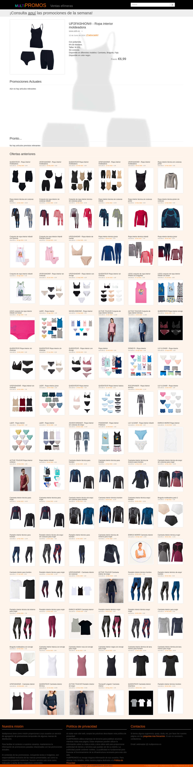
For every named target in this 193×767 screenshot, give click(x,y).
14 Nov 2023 (168, 165)
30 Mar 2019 (79, 611)
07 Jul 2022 (138, 277)
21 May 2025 (79, 277)
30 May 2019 (109, 688)
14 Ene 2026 (50, 387)
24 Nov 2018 (109, 576)
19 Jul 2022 (109, 387)
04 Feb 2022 (79, 165)
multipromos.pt (152, 766)
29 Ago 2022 (20, 314)
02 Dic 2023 (139, 389)
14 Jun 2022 (109, 277)
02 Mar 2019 (139, 536)
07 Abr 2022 (20, 574)
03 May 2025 (50, 165)
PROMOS (35, 5)
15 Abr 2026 (139, 425)
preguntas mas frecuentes (154, 736)
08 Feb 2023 (79, 352)
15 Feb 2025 (109, 350)
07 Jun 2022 (50, 352)
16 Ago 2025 (50, 313)
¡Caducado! (92, 35)
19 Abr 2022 (20, 352)
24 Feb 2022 (168, 611)
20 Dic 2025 (20, 389)
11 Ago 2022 (168, 499)
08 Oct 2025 (139, 165)
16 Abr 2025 (168, 387)
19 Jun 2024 (50, 277)
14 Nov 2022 (20, 203)
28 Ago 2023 (20, 240)
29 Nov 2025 (79, 426)
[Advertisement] (155, 38)
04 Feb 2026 (20, 686)
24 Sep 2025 (79, 313)
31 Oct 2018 (168, 425)
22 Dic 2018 (109, 314)
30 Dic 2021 (109, 238)
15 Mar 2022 (79, 387)
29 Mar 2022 (20, 464)
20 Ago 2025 (168, 350)
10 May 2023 (20, 165)
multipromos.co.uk (181, 766)
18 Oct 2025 (50, 425)
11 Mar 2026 (79, 240)
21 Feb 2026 (109, 426)
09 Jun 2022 (49, 650)
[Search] (172, 5)
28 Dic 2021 (168, 313)
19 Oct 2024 (109, 165)
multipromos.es (166, 766)
